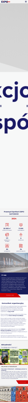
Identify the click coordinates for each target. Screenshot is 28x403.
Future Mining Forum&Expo (16, 315)
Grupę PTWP (10, 311)
